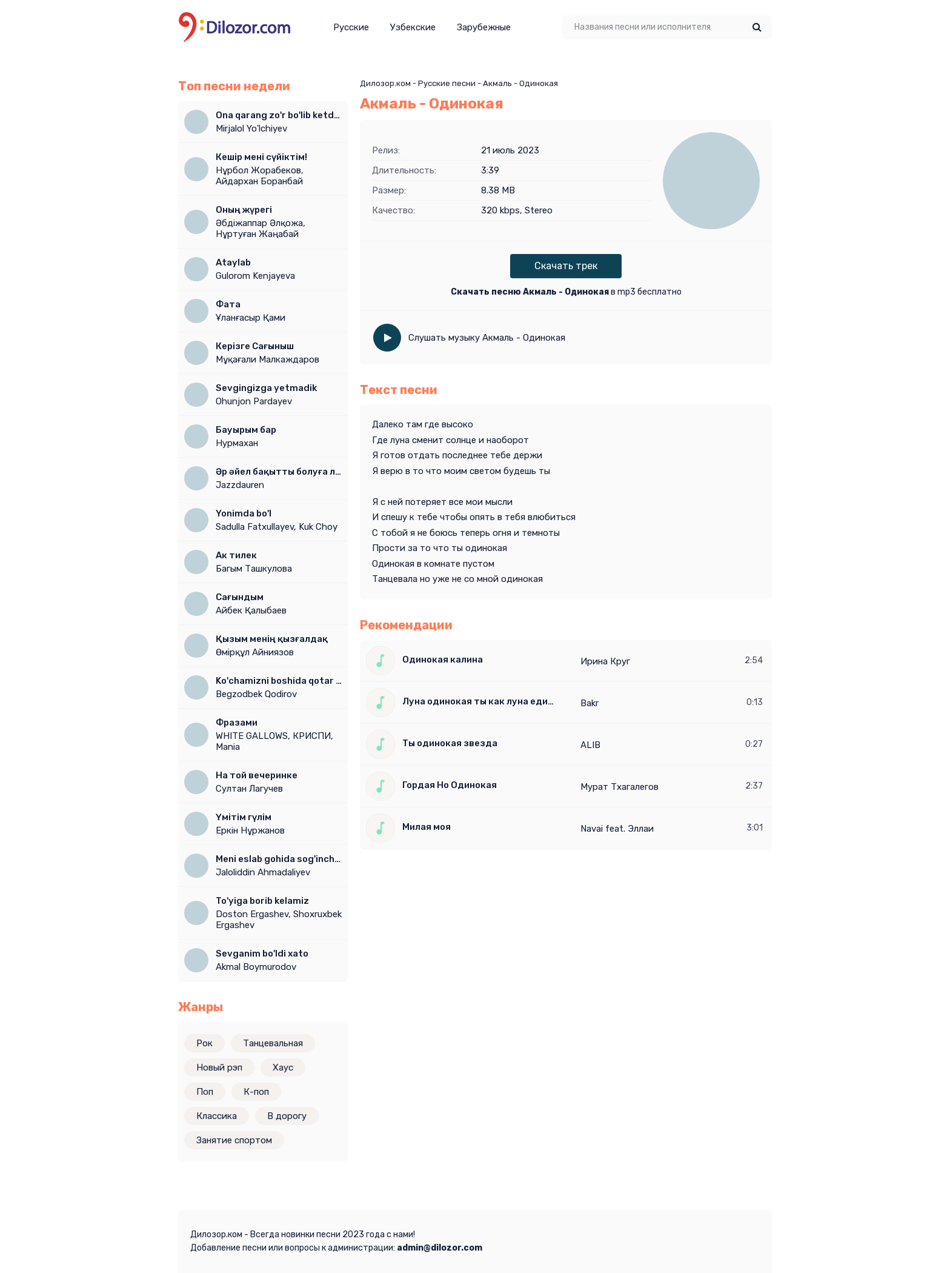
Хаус (283, 1067)
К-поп (256, 1091)
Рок (204, 1043)
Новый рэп (219, 1067)
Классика (216, 1116)
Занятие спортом (234, 1140)
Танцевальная (273, 1043)
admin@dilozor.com (439, 1248)
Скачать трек (565, 266)
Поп (204, 1091)
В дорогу (287, 1116)
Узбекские (413, 27)
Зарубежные (484, 27)
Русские (351, 27)
